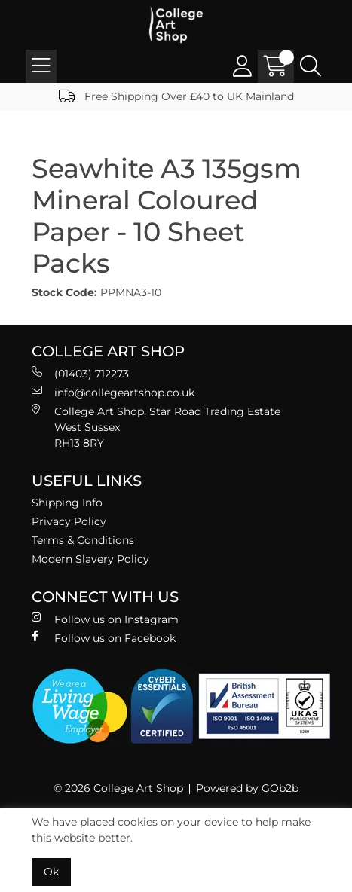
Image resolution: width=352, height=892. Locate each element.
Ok (51, 871)
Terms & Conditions (83, 540)
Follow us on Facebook (104, 638)
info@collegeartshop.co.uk (113, 392)
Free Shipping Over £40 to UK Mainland (176, 96)
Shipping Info (67, 502)
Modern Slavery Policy (90, 559)
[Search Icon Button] (310, 66)
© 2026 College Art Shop (118, 788)
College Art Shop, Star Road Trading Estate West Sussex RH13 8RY (156, 427)
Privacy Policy (69, 521)
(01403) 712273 (80, 373)
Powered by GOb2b (247, 788)
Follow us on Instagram (105, 619)
